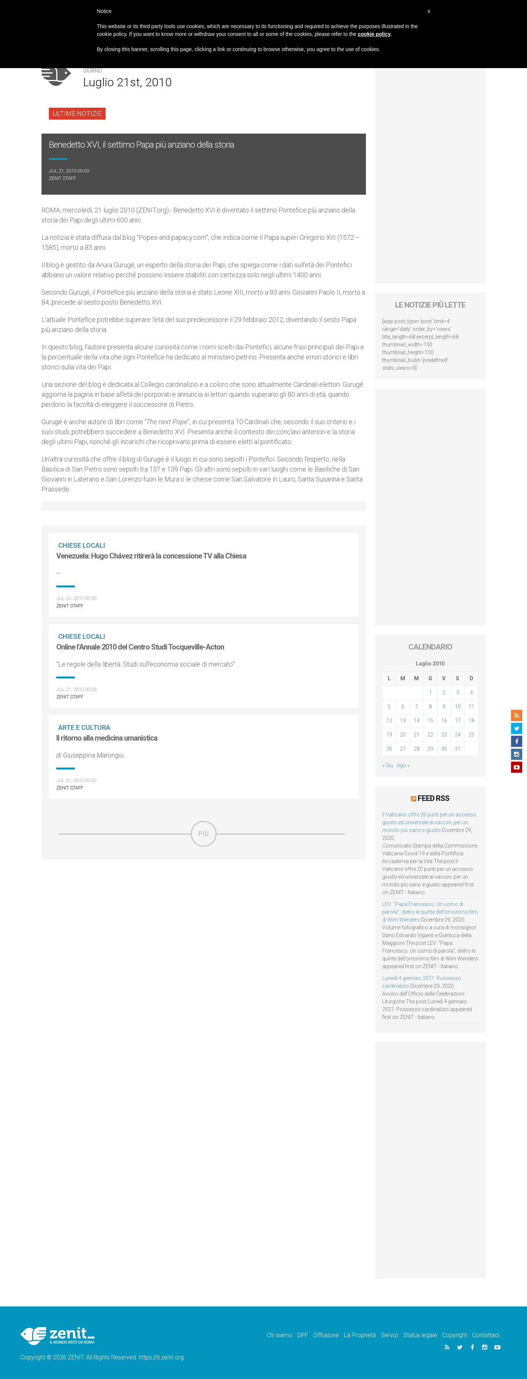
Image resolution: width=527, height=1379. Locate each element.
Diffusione (326, 1335)
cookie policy (374, 34)
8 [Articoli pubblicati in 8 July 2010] (430, 706)
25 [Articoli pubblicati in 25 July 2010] (471, 735)
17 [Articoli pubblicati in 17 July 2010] (458, 721)
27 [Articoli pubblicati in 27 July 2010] (403, 749)
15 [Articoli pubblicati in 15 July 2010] (430, 721)
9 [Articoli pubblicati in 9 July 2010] (444, 706)
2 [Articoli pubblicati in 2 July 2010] (444, 692)
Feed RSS (433, 798)
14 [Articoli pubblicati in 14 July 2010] (417, 721)
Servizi (389, 1335)
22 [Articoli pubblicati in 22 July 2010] (430, 735)
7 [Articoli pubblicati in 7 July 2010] (416, 706)
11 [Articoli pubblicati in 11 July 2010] (471, 706)
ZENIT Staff (62, 178)
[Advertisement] (203, 899)
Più (204, 833)
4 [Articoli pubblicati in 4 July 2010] (471, 692)
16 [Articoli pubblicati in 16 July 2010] (444, 721)
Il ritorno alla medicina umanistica (106, 738)
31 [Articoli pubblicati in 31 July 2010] (458, 749)
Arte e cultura (84, 727)
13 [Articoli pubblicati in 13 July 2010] (403, 721)
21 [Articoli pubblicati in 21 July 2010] (417, 735)
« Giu (387, 765)
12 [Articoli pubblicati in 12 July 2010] (389, 721)
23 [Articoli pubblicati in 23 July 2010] (444, 735)
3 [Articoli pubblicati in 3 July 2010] (457, 692)
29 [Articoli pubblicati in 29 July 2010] (430, 749)
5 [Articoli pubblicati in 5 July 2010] (389, 706)
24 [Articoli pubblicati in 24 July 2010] (458, 735)
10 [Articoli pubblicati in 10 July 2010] (458, 706)
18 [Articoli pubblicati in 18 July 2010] (471, 721)
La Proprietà (360, 1335)
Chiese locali (81, 545)
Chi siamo (279, 1335)
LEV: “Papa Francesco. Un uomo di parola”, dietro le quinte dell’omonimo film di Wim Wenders (430, 912)
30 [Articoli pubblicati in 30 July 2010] (444, 749)
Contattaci (485, 1335)
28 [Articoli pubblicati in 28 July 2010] (417, 749)
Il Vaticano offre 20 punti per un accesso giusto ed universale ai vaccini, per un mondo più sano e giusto (429, 822)
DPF (302, 1335)
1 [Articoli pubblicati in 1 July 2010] (430, 692)
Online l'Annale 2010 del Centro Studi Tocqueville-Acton (140, 646)
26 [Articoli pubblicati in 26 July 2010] (389, 749)
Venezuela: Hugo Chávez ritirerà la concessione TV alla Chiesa (151, 555)
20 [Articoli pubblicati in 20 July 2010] (403, 735)
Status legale (420, 1335)
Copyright (454, 1335)
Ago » (403, 765)
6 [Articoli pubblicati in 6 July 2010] (402, 706)
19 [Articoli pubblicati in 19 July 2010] (389, 735)
